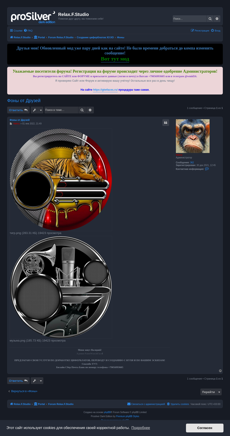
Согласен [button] (204, 428)
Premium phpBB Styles (127, 416)
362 (192, 162)
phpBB (107, 412)
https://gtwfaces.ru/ (105, 89)
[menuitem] (28, 30)
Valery (179, 155)
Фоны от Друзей (23, 100)
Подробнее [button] (140, 428)
